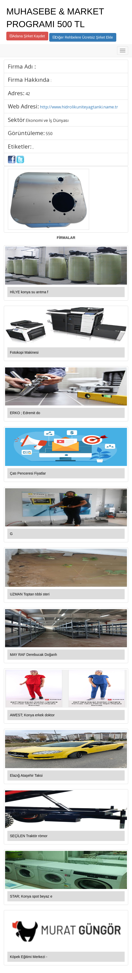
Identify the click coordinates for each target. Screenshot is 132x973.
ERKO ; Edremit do (25, 413)
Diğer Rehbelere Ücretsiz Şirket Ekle (83, 37)
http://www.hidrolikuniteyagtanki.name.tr (79, 107)
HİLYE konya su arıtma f (29, 292)
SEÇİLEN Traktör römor (28, 836)
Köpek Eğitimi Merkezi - (28, 957)
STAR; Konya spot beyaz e (31, 896)
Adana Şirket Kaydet (27, 36)
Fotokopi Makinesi (24, 352)
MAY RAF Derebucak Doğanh (33, 655)
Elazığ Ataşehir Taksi (26, 775)
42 (27, 93)
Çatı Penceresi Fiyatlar (28, 473)
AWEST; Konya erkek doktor (32, 715)
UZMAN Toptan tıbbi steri (30, 594)
